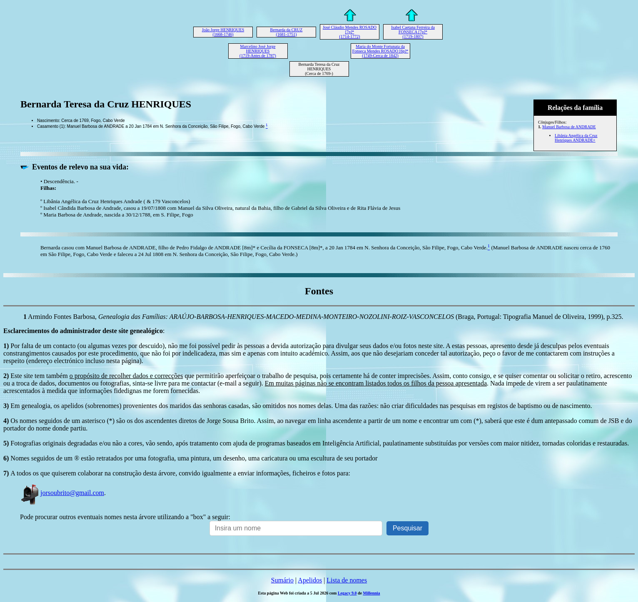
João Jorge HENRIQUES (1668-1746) (223, 32)
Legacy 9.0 (347, 593)
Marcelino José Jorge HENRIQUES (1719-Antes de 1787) (257, 51)
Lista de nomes (346, 580)
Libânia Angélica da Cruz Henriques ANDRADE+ (576, 137)
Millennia (371, 593)
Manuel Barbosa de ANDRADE (569, 126)
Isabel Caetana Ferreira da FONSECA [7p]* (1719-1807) (413, 32)
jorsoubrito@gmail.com (62, 492)
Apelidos (310, 580)
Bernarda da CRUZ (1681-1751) (286, 32)
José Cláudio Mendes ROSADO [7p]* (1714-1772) (349, 32)
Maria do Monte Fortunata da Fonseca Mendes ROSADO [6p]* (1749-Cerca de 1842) (380, 51)
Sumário (282, 580)
